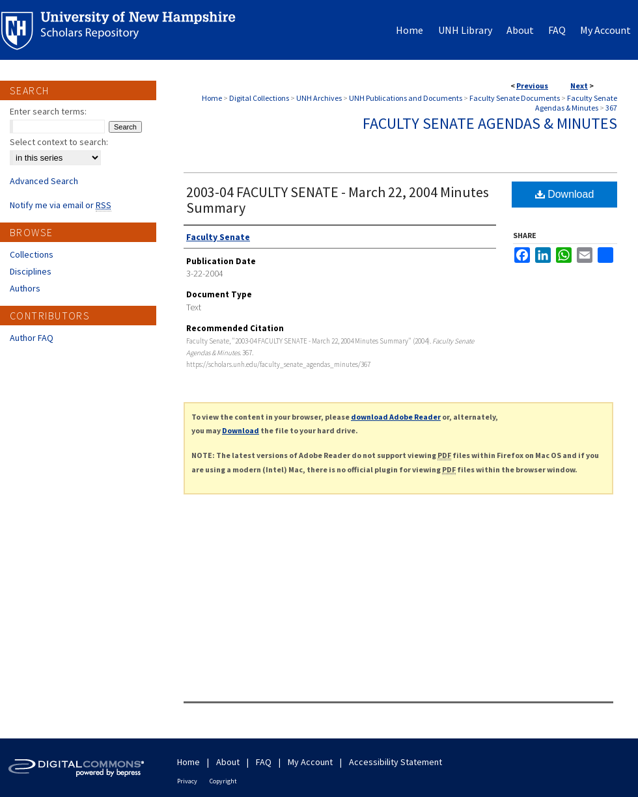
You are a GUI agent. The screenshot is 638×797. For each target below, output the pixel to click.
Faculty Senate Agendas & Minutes (576, 103)
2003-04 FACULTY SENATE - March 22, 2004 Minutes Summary (337, 200)
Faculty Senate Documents (514, 98)
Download (564, 194)
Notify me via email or (60, 205)
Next (579, 85)
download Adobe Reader (396, 417)
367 (611, 108)
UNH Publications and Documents (405, 98)
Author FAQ (31, 338)
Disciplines (30, 271)
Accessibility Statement (395, 762)
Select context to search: (59, 142)
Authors (25, 288)
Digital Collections (259, 98)
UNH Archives (319, 98)
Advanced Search (44, 181)
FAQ (263, 762)
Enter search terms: (48, 111)
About (228, 762)
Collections (31, 254)
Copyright (223, 781)
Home (212, 98)
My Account (310, 762)
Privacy (187, 781)
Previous (532, 85)
